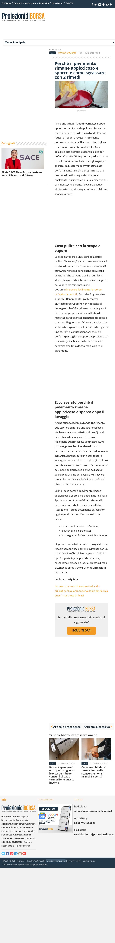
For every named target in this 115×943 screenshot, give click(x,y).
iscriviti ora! (81, 630)
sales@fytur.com (84, 822)
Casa (58, 49)
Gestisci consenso (56, 860)
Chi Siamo (6, 3)
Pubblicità (44, 3)
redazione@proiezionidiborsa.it (93, 811)
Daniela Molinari (67, 53)
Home (52, 49)
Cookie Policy (89, 860)
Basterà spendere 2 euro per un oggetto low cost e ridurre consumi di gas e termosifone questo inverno (62, 775)
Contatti (18, 3)
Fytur (44, 864)
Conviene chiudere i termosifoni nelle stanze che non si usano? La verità (94, 772)
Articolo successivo (97, 726)
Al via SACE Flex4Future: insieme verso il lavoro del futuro (21, 174)
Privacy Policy (74, 860)
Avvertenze (30, 3)
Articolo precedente (67, 726)
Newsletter (57, 3)
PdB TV (69, 3)
